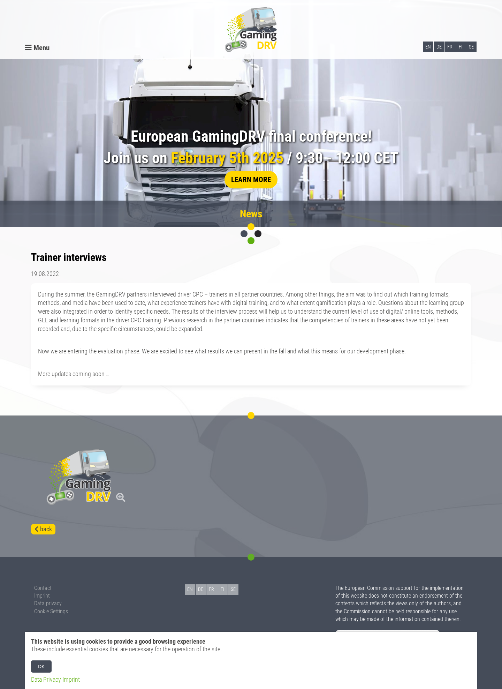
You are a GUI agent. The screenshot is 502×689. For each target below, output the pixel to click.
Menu (37, 47)
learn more (251, 179)
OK (41, 666)
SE (471, 47)
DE (439, 47)
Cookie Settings (51, 611)
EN (428, 47)
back (46, 529)
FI (460, 47)
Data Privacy (46, 679)
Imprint (42, 595)
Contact (43, 588)
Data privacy (48, 603)
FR (449, 47)
